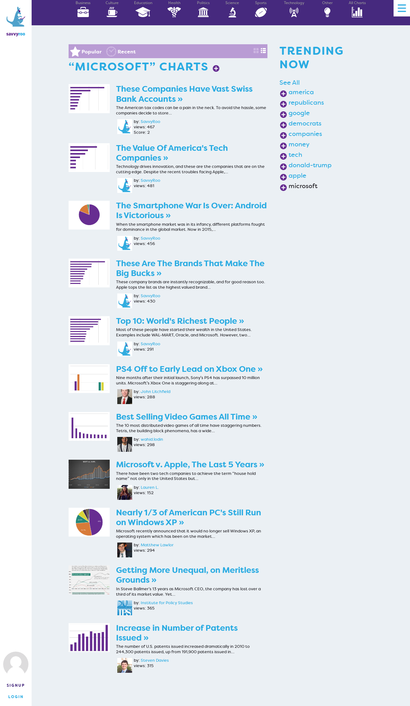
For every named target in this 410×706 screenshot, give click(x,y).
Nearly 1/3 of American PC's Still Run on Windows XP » (188, 517)
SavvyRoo (150, 121)
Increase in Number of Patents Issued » (177, 633)
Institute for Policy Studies (167, 602)
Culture (112, 9)
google (299, 113)
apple (297, 175)
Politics (203, 9)
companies (305, 134)
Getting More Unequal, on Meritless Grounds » (187, 575)
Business (83, 9)
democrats (305, 123)
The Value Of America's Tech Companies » (172, 153)
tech (295, 154)
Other (327, 9)
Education (143, 9)
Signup (16, 685)
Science (232, 9)
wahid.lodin (152, 439)
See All (289, 82)
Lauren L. (150, 487)
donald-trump (310, 165)
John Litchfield (155, 391)
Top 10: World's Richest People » (180, 321)
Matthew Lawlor (157, 545)
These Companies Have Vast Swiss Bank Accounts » (184, 94)
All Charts (357, 9)
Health (174, 9)
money (299, 144)
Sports (261, 9)
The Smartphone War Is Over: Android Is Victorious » (191, 210)
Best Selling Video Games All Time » (186, 417)
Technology (294, 9)
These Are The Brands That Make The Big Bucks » (190, 268)
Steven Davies (155, 660)
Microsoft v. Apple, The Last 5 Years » (190, 465)
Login (16, 696)
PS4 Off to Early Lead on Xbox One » (189, 369)
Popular (91, 51)
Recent (127, 51)
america (301, 92)
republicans (306, 102)
